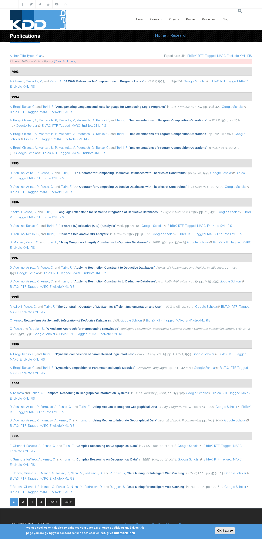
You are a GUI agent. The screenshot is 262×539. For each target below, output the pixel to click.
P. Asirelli (16, 212)
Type (30, 56)
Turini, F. (48, 106)
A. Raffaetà (17, 393)
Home (138, 19)
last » (68, 501)
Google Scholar (196, 81)
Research (156, 19)
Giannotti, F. (32, 473)
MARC (221, 56)
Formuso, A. (48, 406)
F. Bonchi (16, 473)
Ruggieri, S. (36, 328)
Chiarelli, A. (29, 120)
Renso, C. (56, 81)
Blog (225, 19)
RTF (201, 56)
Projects (174, 19)
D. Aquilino (17, 173)
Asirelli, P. (32, 173)
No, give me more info (118, 533)
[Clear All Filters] (65, 61)
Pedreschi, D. (86, 120)
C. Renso (16, 320)
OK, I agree (225, 530)
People (190, 19)
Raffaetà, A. (33, 446)
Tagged (210, 56)
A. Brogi (15, 106)
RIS (249, 56)
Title (23, 56)
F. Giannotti (17, 446)
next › (53, 501)
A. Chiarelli (17, 81)
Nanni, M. (77, 473)
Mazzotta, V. (34, 81)
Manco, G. (48, 473)
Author (14, 56)
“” (104, 81)
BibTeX (191, 56)
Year (39, 56)
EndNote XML (236, 56)
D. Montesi (17, 242)
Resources (208, 19)
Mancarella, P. (48, 120)
